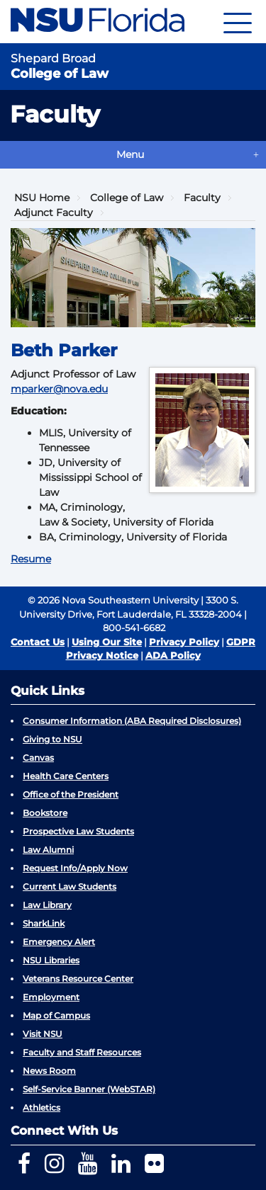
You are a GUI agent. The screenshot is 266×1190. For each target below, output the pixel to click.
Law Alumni (48, 849)
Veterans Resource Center (78, 978)
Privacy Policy (184, 641)
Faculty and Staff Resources (82, 1052)
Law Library (47, 905)
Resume (31, 558)
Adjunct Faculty (53, 212)
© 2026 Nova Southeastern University (113, 600)
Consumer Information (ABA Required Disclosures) (132, 720)
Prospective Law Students (78, 831)
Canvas (38, 757)
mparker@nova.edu (59, 388)
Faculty (202, 197)
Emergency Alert (59, 941)
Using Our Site (107, 641)
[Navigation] (237, 22)
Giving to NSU (52, 739)
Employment (51, 997)
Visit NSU (42, 1033)
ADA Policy (173, 655)
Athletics (41, 1107)
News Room (49, 1070)
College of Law (126, 197)
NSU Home (42, 197)
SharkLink (44, 923)
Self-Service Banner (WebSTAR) (89, 1089)
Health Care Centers (66, 776)
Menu (130, 154)
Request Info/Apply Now (75, 868)
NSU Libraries (51, 960)
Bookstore (45, 813)
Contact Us (38, 641)
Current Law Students (69, 886)
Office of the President (70, 794)
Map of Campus (56, 1015)
